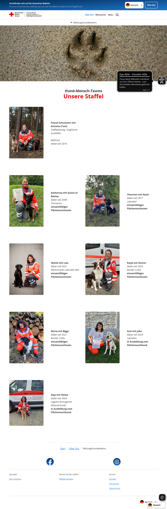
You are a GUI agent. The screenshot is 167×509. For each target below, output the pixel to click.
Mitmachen (100, 14)
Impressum (114, 483)
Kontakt (112, 479)
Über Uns (89, 14)
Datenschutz (114, 488)
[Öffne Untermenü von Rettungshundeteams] (83, 22)
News (110, 14)
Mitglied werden (66, 479)
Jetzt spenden (15, 479)
